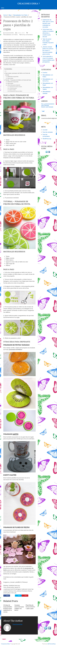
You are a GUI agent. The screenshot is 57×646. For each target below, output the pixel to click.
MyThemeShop (52, 643)
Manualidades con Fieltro (10, 34)
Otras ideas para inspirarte (14, 85)
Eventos (45, 72)
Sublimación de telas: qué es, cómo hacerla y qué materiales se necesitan (48, 23)
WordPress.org (47, 138)
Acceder (45, 130)
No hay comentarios (27, 34)
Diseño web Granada (47, 107)
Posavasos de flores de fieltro (16, 91)
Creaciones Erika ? (28, 3)
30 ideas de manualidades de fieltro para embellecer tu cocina (7, 608)
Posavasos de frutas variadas (16, 86)
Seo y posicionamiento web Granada (47, 104)
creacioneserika (9, 33)
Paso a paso (10, 78)
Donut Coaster (13, 89)
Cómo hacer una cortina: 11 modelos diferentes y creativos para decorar (48, 33)
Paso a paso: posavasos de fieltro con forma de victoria (17, 74)
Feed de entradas (48, 132)
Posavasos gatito (13, 88)
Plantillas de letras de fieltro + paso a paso (30, 606)
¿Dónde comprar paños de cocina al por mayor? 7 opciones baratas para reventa (48, 50)
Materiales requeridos (13, 76)
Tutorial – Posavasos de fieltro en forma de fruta (18, 80)
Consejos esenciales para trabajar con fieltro (19, 607)
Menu (2, 7)
